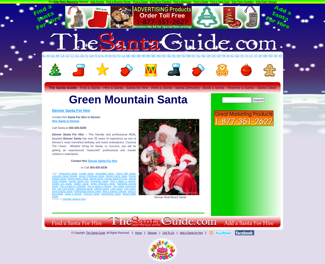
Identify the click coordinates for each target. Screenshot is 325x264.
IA (110, 55)
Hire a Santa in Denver (99, 186)
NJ (183, 55)
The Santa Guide (95, 232)
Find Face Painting (160, 2)
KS (114, 55)
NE (169, 55)
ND (203, 55)
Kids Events (97, 2)
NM (189, 55)
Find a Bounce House (118, 2)
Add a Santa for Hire (191, 232)
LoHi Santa (129, 189)
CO (67, 55)
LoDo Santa (116, 189)
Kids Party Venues (266, 2)
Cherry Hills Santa (126, 173)
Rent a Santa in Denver (114, 191)
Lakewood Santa (84, 189)
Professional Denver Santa (87, 191)
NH (179, 55)
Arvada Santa (86, 173)
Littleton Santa (101, 189)
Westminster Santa (111, 194)
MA (139, 55)
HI (95, 55)
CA (62, 55)
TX (246, 55)
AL (43, 55)
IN (106, 55)
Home (138, 232)
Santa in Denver (73, 194)
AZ (53, 55)
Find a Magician (182, 2)
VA (260, 55)
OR (219, 55)
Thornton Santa (91, 194)
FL (86, 55)
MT (164, 55)
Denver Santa (96, 178)
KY (119, 55)
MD (134, 55)
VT (255, 55)
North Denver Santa (62, 191)
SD (237, 55)
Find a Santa (200, 2)
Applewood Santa (68, 173)
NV (174, 55)
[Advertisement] (243, 162)
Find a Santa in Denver (122, 181)
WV (271, 55)
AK (48, 55)
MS (153, 55)
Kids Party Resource (66, 2)
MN (148, 55)
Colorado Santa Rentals (64, 176)
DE (82, 55)
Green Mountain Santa (103, 183)
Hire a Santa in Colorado (73, 186)
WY (281, 55)
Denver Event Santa (116, 176)
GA (91, 55)
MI (143, 55)
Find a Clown (140, 2)
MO (159, 55)
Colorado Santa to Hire (74, 199)
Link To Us (168, 232)
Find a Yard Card (219, 2)
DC (77, 55)
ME (128, 55)
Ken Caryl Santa (65, 189)
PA (223, 55)
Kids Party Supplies (243, 2)
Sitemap (152, 232)
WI (275, 55)
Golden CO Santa (62, 183)
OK (214, 55)
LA (123, 55)
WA (265, 55)
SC (232, 55)
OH (208, 55)
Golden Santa (81, 183)
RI (227, 55)
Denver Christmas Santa (91, 176)
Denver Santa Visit (79, 181)
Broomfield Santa (104, 173)
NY (193, 55)
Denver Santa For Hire (71, 110)
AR (57, 55)
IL (103, 55)
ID (99, 55)
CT (72, 55)
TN (241, 55)
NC (198, 55)
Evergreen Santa (99, 181)
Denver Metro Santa (78, 178)
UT (251, 55)
